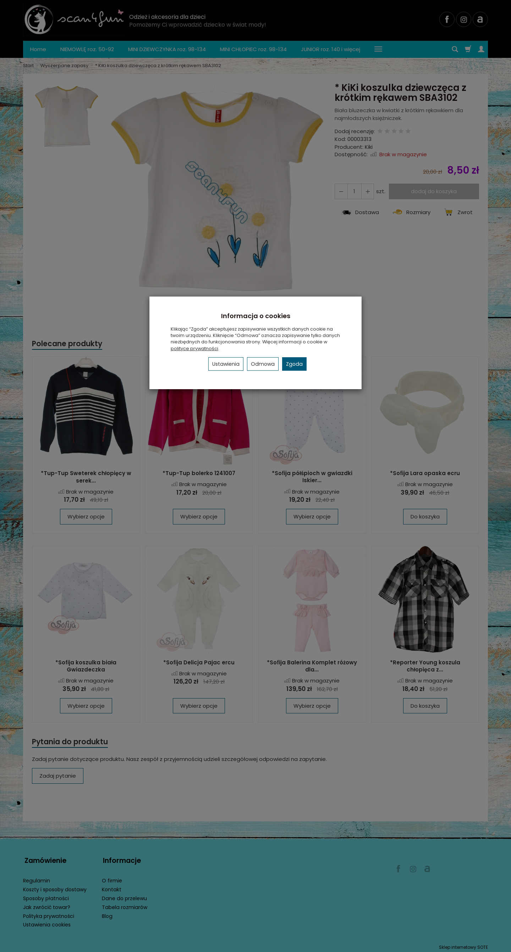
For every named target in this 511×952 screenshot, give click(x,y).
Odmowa (263, 364)
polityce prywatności (194, 349)
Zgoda (294, 364)
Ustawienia (226, 364)
